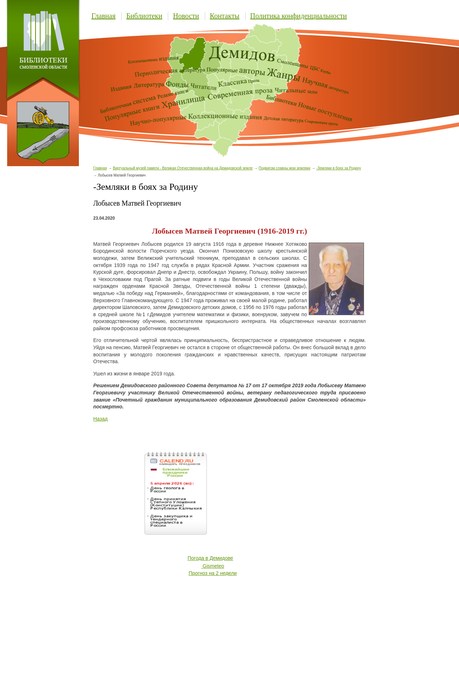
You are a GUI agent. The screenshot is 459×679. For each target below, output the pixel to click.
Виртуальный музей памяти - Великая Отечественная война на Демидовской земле (183, 168)
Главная (103, 16)
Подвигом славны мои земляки (284, 168)
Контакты (225, 16)
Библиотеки (144, 16)
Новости (186, 16)
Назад (100, 419)
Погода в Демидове (210, 558)
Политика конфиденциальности (298, 16)
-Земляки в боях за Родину (338, 168)
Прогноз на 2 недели (213, 573)
